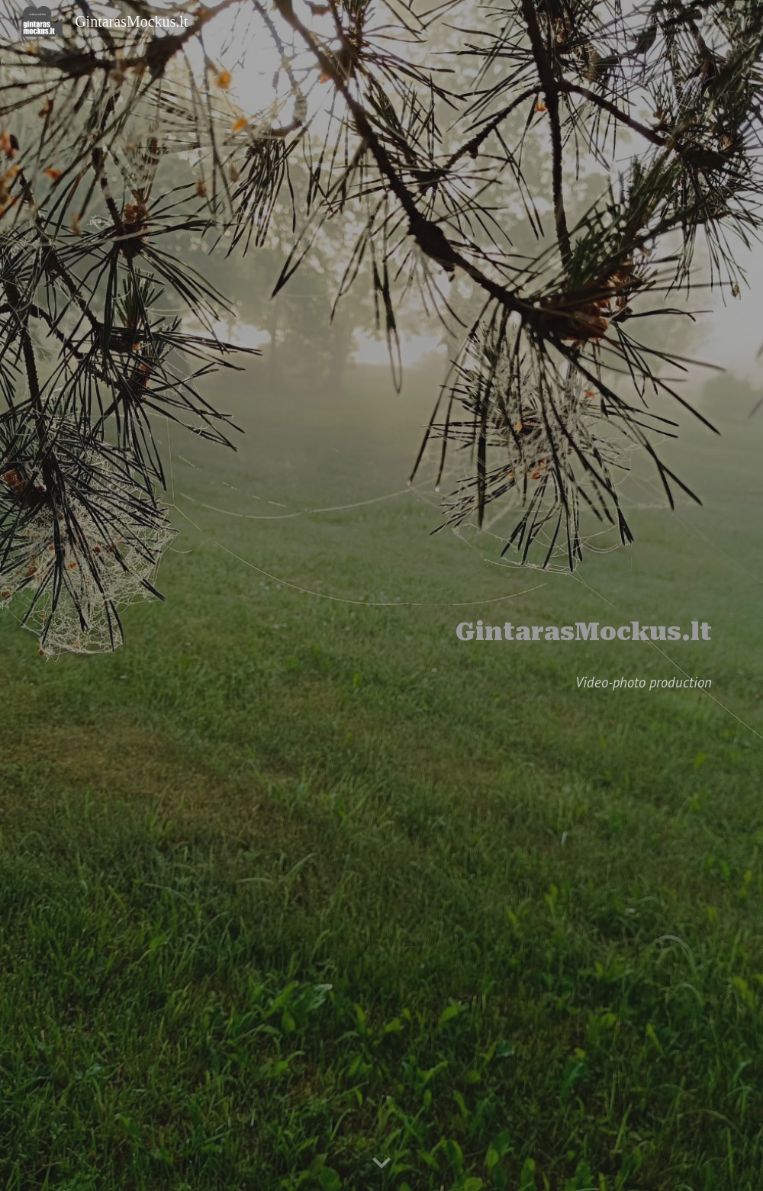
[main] (381, 574)
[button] (381, 1163)
